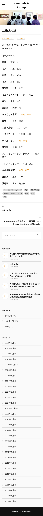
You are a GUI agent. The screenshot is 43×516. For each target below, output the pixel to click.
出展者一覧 (9, 321)
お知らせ (8, 315)
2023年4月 (9, 425)
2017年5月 (9, 452)
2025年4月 (9, 348)
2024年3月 (9, 392)
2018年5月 (9, 446)
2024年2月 (9, 397)
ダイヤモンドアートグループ (13, 190)
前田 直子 (24, 170)
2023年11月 (10, 408)
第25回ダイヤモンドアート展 (13, 193)
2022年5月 (9, 430)
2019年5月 (9, 441)
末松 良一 (26, 114)
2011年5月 (9, 485)
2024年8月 (9, 370)
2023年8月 (9, 419)
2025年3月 (9, 354)
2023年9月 (9, 414)
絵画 (26, 193)
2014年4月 (9, 468)
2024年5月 (9, 381)
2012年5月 (9, 479)
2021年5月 (9, 435)
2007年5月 (9, 501)
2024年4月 (9, 386)
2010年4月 (9, 490)
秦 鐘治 (23, 141)
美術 (32, 193)
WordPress (27, 511)
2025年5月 (9, 343)
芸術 (5, 197)
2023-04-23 (21, 38)
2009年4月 (9, 496)
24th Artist (7, 210)
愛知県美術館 (35, 190)
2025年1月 (9, 359)
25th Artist (9, 30)
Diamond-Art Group (21, 5)
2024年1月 (9, 403)
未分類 (7, 326)
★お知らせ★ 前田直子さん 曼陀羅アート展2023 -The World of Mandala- (22, 222)
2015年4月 (9, 463)
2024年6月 (9, 375)
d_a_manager (8, 38)
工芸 (26, 190)
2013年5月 (9, 474)
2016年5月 (9, 457)
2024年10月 (10, 364)
